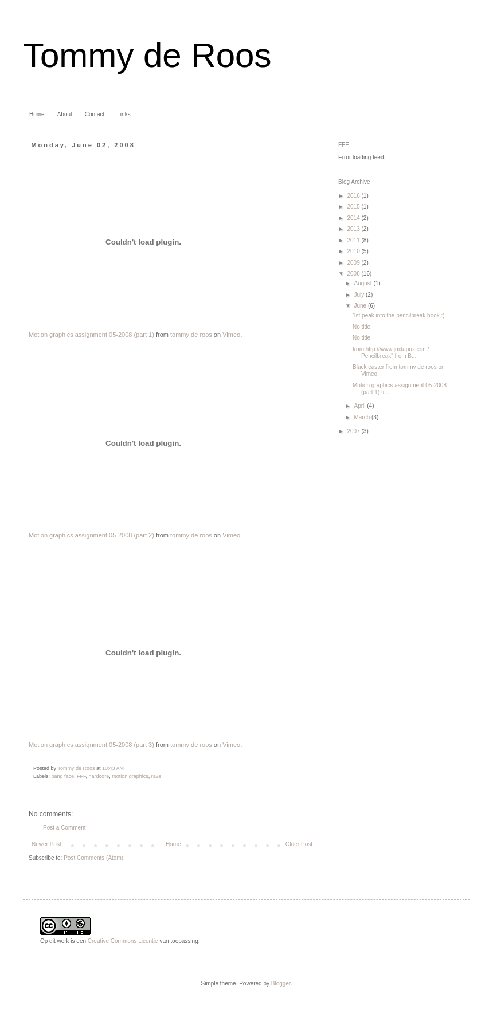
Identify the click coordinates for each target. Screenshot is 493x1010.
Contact (94, 114)
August (363, 283)
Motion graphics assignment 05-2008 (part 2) (91, 535)
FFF (81, 776)
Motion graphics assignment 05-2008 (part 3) (91, 744)
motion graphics (130, 776)
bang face (63, 776)
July (360, 295)
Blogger (281, 983)
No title (361, 327)
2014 (354, 218)
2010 (354, 251)
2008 (354, 273)
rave (156, 776)
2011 (354, 240)
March (362, 417)
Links (123, 114)
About (64, 114)
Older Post (298, 844)
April (360, 406)
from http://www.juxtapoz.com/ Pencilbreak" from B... (391, 352)
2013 (354, 229)
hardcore (99, 776)
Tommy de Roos (147, 55)
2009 (354, 263)
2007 (354, 431)
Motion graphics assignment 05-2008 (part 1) (91, 334)
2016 (354, 195)
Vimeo (231, 334)
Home (37, 114)
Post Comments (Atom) (93, 858)
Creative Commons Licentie (123, 941)
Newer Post (46, 844)
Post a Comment (64, 827)
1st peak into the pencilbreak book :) (399, 315)
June (360, 305)
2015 (354, 206)
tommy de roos (191, 334)
